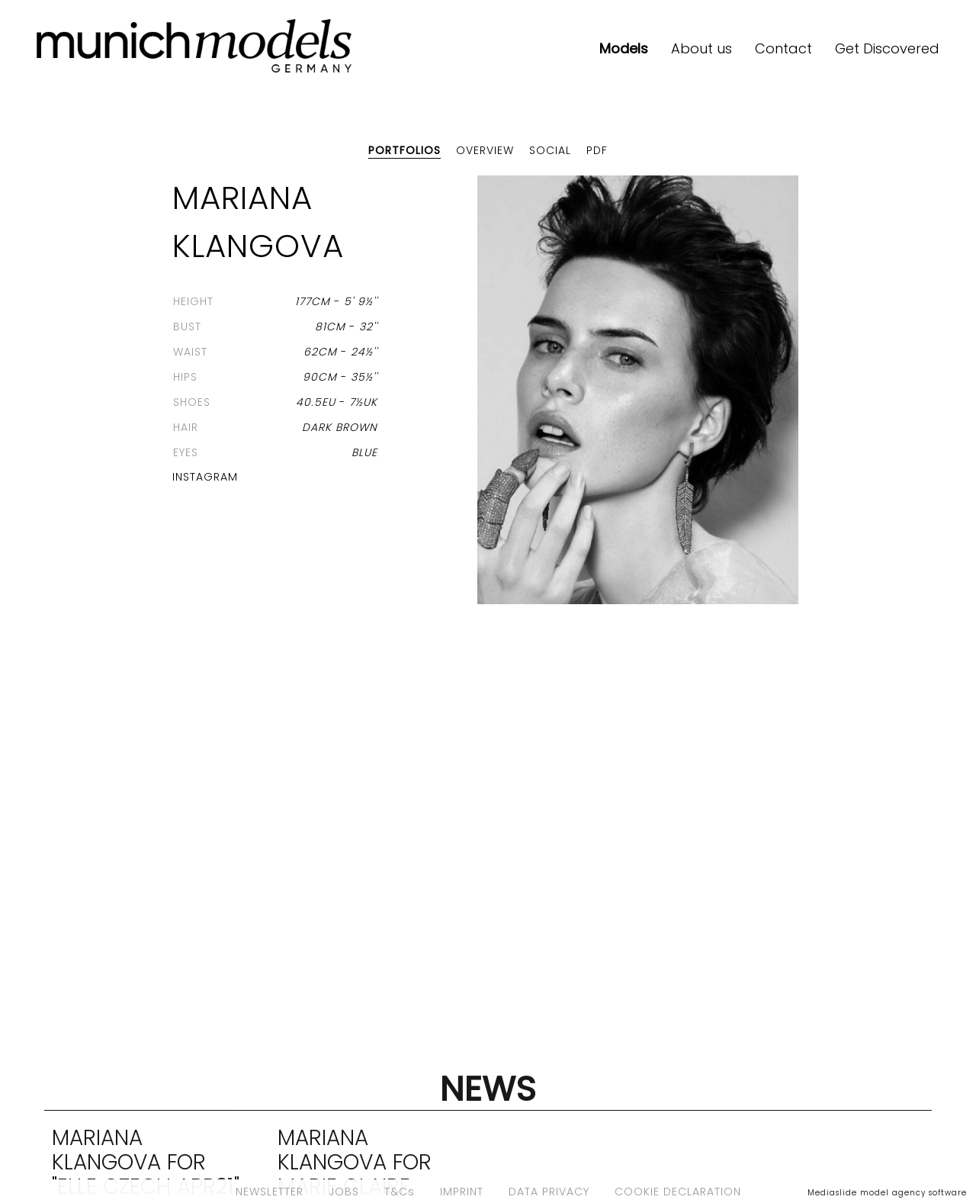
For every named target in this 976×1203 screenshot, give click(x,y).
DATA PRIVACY (549, 1191)
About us (701, 48)
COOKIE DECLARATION (678, 1191)
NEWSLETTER (269, 1191)
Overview (485, 150)
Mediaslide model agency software (887, 1192)
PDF (597, 150)
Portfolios (404, 150)
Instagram (205, 476)
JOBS (344, 1191)
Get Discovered (887, 48)
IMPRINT (461, 1191)
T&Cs (399, 1191)
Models (623, 48)
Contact (783, 48)
